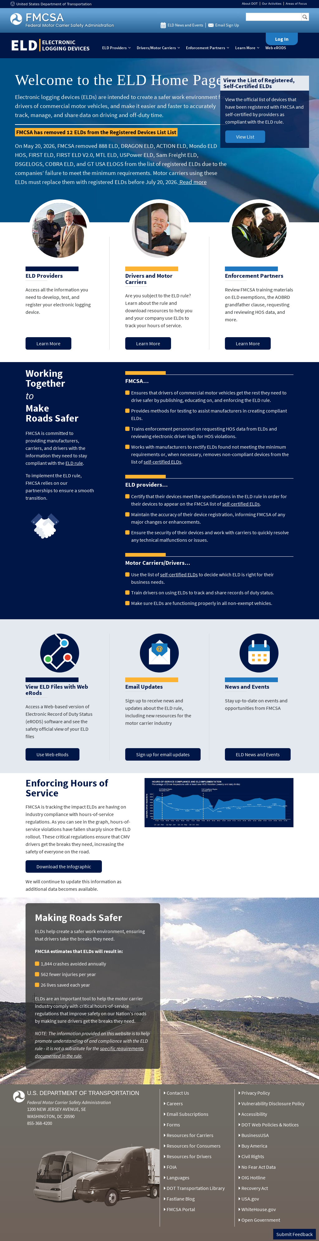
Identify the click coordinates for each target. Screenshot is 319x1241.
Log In (281, 39)
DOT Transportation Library (196, 1188)
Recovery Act (254, 1188)
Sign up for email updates (163, 754)
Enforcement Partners (209, 47)
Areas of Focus (296, 3)
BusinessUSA (255, 1135)
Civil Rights (252, 1156)
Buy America (254, 1146)
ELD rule (74, 463)
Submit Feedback (294, 1234)
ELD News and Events (185, 25)
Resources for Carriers (190, 1135)
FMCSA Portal (181, 1209)
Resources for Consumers (194, 1146)
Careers (175, 1103)
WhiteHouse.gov (258, 1209)
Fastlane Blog (181, 1199)
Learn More (248, 47)
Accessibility (254, 1114)
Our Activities (271, 3)
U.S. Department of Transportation (83, 1093)
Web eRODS (275, 47)
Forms (173, 1124)
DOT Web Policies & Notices (270, 1124)
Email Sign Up (227, 25)
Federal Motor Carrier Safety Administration (69, 1102)
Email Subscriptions (187, 1114)
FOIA (172, 1167)
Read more (192, 182)
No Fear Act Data (258, 1167)
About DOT (250, 3)
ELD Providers (117, 47)
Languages (178, 1177)
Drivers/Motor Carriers (160, 47)
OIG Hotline (253, 1177)
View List (245, 137)
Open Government (260, 1220)
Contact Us (178, 1093)
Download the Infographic (63, 866)
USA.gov (250, 1199)
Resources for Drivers (189, 1156)
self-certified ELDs (162, 462)
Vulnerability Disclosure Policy (272, 1103)
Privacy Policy (255, 1093)
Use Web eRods (52, 754)
